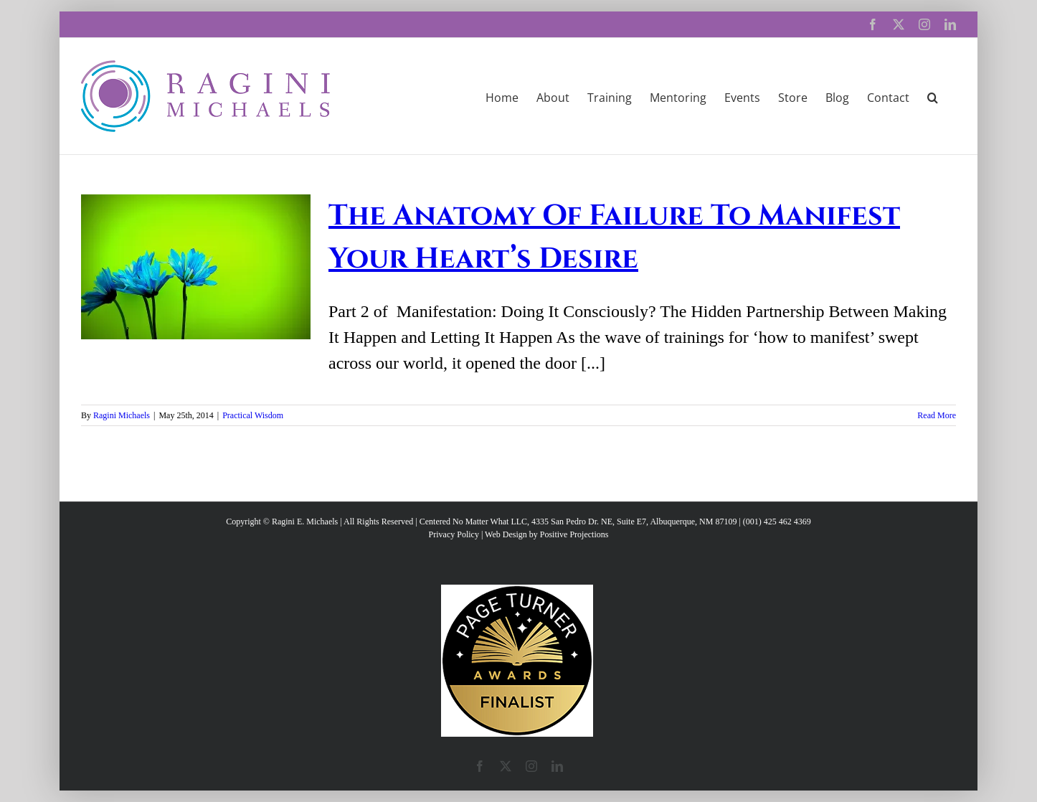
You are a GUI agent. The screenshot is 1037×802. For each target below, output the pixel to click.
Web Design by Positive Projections (546, 534)
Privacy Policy (454, 534)
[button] (932, 96)
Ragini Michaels (121, 415)
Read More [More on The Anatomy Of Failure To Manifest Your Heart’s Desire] (936, 415)
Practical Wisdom (252, 415)
